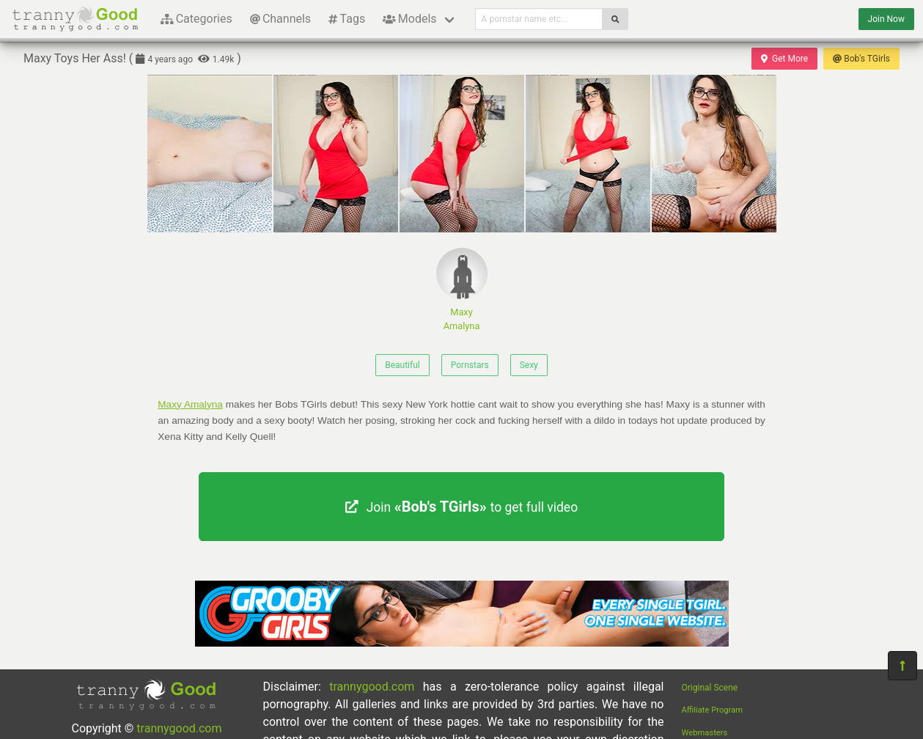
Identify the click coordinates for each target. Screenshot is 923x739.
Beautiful (402, 365)
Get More (784, 59)
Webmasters (705, 733)
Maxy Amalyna (462, 289)
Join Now (886, 19)
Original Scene (710, 688)
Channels (280, 19)
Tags (346, 19)
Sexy (529, 365)
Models (409, 19)
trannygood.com (178, 728)
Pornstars (470, 365)
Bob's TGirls (861, 59)
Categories (196, 19)
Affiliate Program (712, 710)
